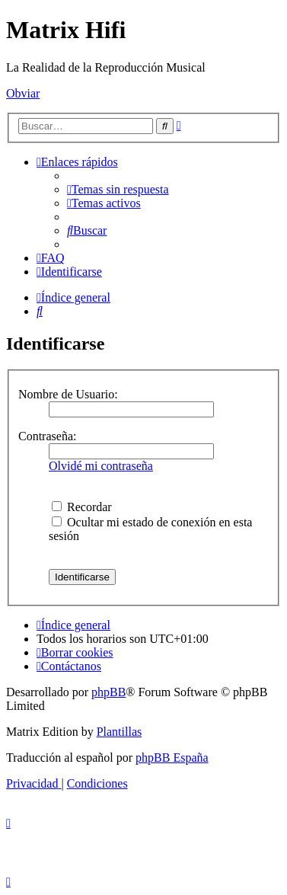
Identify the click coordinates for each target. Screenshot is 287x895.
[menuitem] (118, 189)
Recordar (82, 506)
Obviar (23, 93)
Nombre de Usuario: (68, 394)
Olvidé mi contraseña (101, 465)
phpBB (108, 692)
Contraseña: (47, 436)
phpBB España (172, 757)
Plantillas (119, 731)
